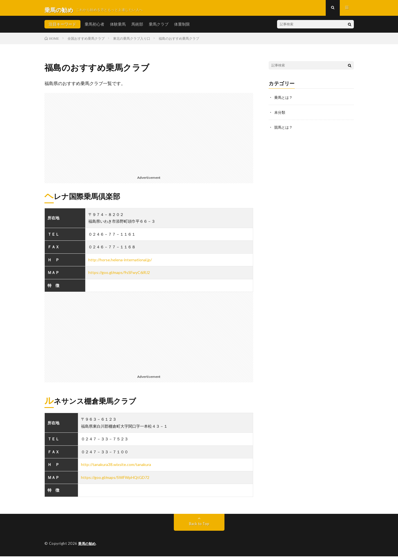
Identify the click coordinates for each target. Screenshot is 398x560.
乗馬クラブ (158, 28)
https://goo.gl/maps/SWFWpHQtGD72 (115, 481)
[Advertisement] (149, 136)
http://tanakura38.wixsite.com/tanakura (116, 468)
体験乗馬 (118, 28)
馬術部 (137, 28)
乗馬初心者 (94, 28)
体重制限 (182, 28)
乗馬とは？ (284, 101)
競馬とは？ (284, 130)
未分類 (280, 115)
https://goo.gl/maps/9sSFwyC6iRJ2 (119, 276)
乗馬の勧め (87, 547)
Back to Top (199, 527)
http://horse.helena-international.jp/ (120, 263)
